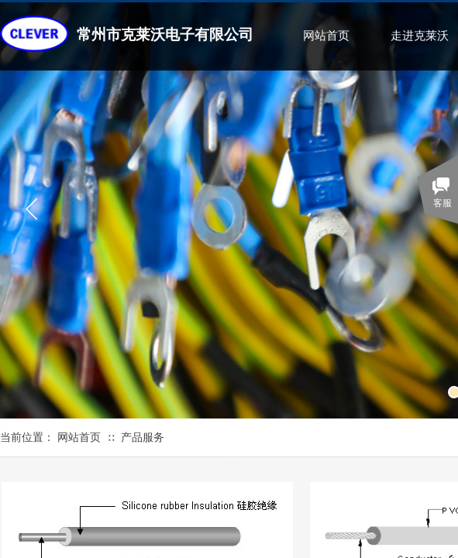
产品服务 (142, 437)
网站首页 (326, 35)
